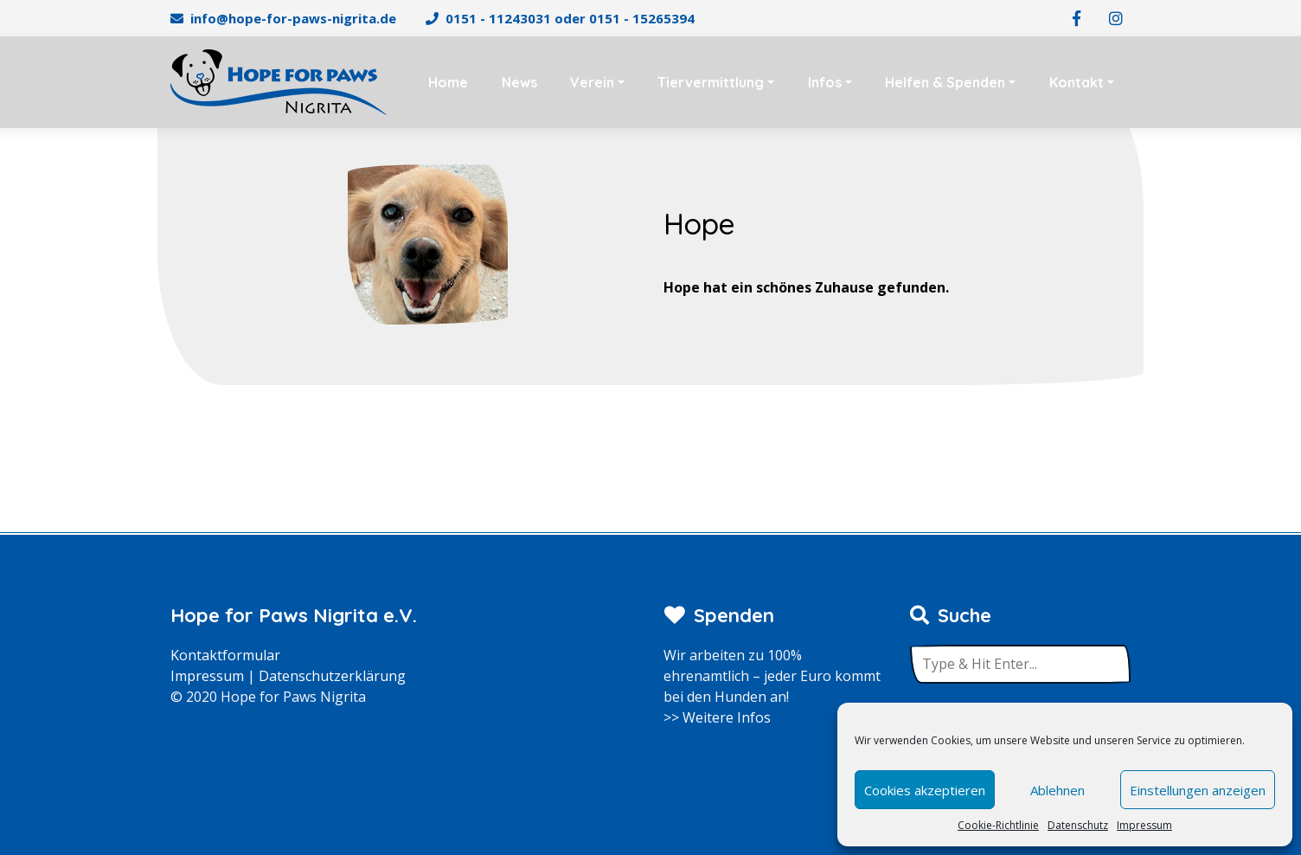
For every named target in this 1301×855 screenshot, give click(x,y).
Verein (592, 82)
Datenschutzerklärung (332, 675)
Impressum (1144, 825)
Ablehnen (1057, 790)
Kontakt (1076, 82)
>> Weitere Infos (717, 717)
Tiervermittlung (710, 82)
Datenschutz (1078, 825)
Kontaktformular (225, 655)
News (519, 82)
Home (448, 82)
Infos (825, 82)
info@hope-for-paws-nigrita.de (293, 18)
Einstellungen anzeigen (1198, 790)
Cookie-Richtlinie (998, 825)
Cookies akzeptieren (924, 790)
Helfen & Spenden (945, 82)
